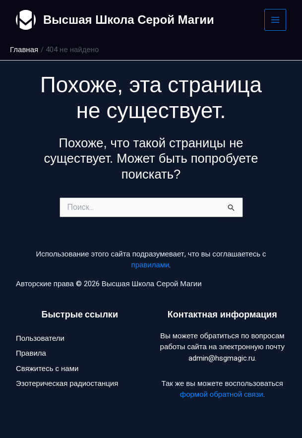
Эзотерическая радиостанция (67, 383)
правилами (150, 264)
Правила (31, 353)
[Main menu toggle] (275, 20)
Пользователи (40, 338)
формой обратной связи (221, 394)
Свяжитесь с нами (47, 368)
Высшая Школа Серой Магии (128, 19)
